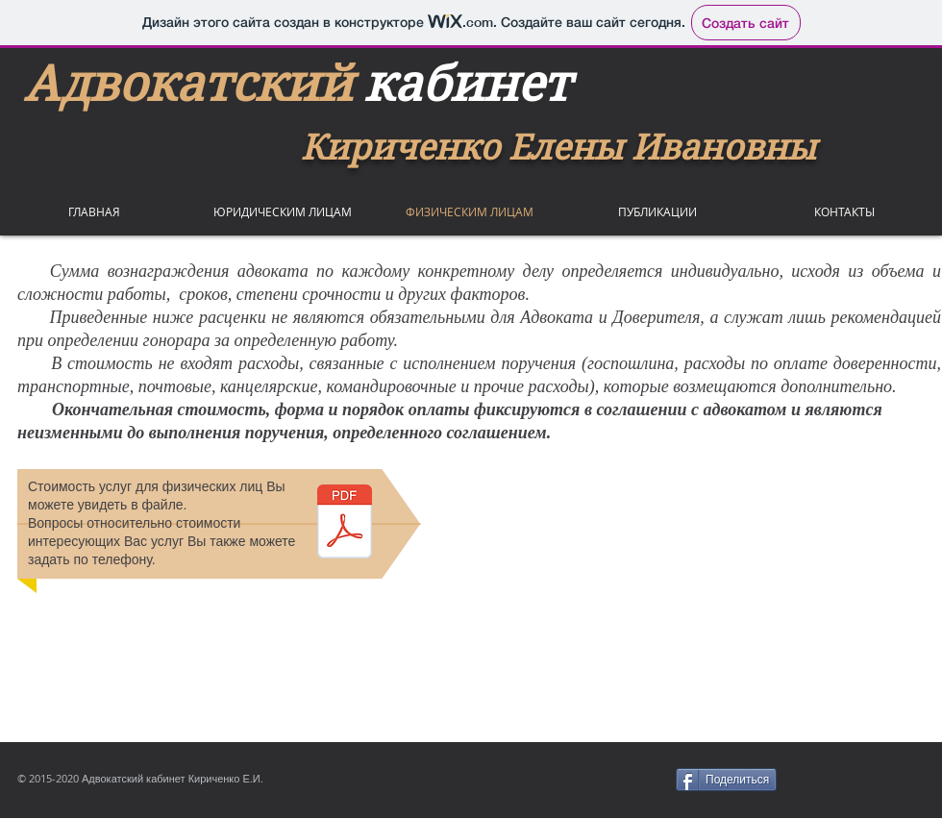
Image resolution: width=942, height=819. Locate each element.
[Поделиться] (726, 779)
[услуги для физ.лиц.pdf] (344, 523)
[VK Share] (865, 780)
